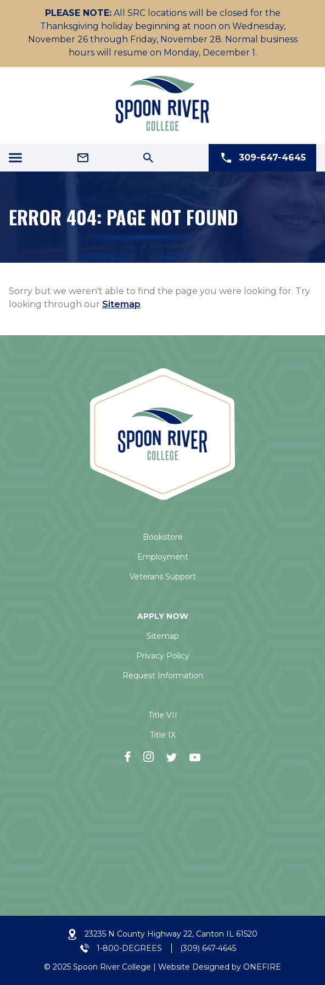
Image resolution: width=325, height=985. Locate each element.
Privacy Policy (162, 656)
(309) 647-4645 (208, 948)
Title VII (162, 715)
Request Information (162, 675)
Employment (162, 557)
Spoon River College (112, 967)
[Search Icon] (148, 158)
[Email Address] (82, 157)
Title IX (163, 735)
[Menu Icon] (15, 157)
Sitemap (121, 304)
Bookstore (163, 537)
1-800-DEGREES (129, 948)
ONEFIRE (262, 967)
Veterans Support (163, 577)
